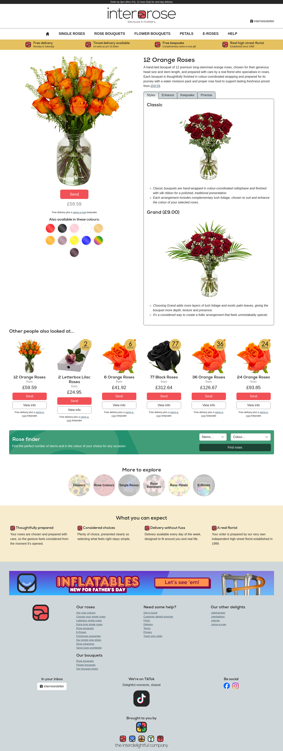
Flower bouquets (86, 664)
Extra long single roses (89, 624)
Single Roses (72, 34)
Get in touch (151, 612)
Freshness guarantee (88, 636)
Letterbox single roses (89, 620)
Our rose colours (86, 612)
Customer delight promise (158, 616)
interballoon (218, 616)
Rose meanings (85, 643)
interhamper (218, 612)
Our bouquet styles (87, 668)
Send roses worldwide (89, 647)
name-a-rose (79, 212)
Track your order (153, 636)
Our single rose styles (88, 639)
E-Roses (211, 34)
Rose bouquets (85, 628)
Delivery (148, 624)
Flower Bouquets (152, 34)
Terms (147, 628)
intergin (215, 620)
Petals (186, 34)
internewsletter (262, 21)
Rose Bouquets (109, 34)
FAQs (147, 620)
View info (29, 405)
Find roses (235, 447)
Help (232, 34)
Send (74, 194)
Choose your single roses (91, 616)
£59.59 (155, 86)
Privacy (148, 632)
